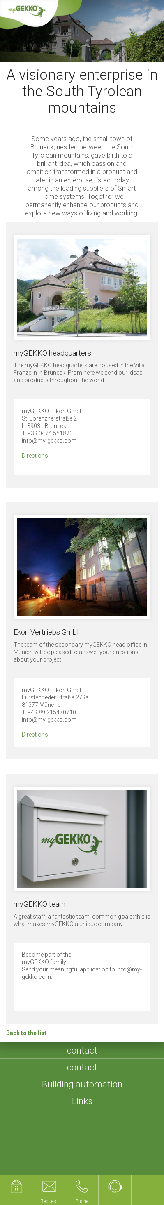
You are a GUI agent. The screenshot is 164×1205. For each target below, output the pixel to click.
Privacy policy (128, 1157)
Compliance (103, 1168)
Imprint (26, 1157)
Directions (35, 455)
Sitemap (58, 1157)
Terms (89, 1157)
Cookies (64, 1168)
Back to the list (26, 1033)
